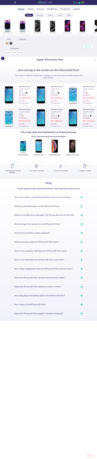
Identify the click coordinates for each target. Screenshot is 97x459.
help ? (90, 455)
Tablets (30, 9)
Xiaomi (60, 15)
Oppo (69, 15)
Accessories (65, 9)
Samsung (39, 15)
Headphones (52, 9)
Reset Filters (87, 46)
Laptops (76, 9)
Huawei (50, 15)
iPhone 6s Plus (25, 87)
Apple (29, 15)
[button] (45, 2)
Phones (21, 9)
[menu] (15, 2)
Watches (40, 9)
